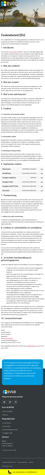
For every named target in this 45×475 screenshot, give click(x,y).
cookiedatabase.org (32, 346)
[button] (42, 3)
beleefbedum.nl (32, 472)
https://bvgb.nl (13, 52)
